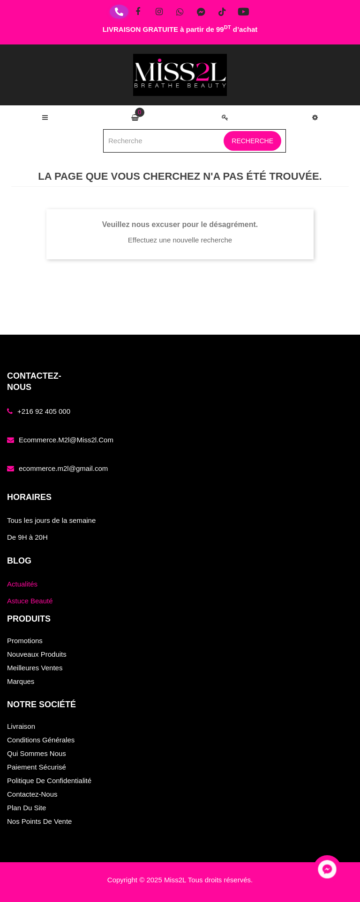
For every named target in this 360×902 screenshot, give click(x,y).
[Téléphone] (119, 12)
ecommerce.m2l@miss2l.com (66, 440)
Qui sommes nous (36, 753)
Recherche (252, 141)
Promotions (25, 641)
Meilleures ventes (34, 668)
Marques (20, 681)
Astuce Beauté (30, 601)
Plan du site (26, 808)
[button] (315, 117)
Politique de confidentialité (49, 781)
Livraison (21, 726)
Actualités (22, 584)
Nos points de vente (39, 821)
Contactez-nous (32, 794)
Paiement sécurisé (36, 767)
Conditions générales (41, 740)
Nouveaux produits (37, 654)
